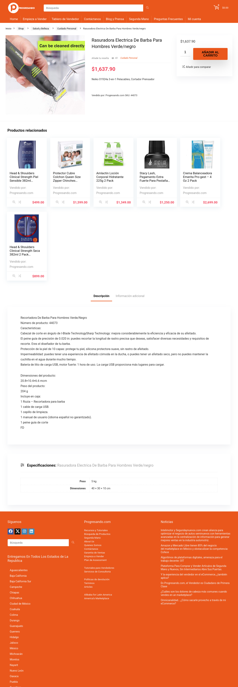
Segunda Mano (139, 19)
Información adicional (130, 222)
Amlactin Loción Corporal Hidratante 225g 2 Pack (97, 178)
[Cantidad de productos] (185, 52)
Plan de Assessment (95, 486)
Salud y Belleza (40, 28)
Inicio (8, 28)
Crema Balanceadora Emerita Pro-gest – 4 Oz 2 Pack (174, 178)
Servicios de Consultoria (97, 497)
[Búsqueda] (147, 8)
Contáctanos (92, 19)
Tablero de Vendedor (65, 19)
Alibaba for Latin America (98, 520)
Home (14, 19)
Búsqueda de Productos (97, 460)
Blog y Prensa (115, 19)
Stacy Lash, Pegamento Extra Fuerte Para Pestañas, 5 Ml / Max (135, 180)
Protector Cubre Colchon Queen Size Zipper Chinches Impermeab (58, 180)
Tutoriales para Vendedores (99, 494)
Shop (21, 28)
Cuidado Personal (66, 28)
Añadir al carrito (210, 54)
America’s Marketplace (96, 524)
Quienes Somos (92, 471)
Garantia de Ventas (94, 478)
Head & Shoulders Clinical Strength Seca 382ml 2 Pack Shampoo (211, 178)
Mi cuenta (194, 19)
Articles (88, 513)
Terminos (89, 509)
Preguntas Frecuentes (168, 19)
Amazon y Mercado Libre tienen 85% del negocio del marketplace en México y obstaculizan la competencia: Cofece (194, 475)
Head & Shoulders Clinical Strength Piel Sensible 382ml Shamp (22, 178)
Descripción (101, 222)
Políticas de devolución (96, 505)
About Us (89, 467)
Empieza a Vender (35, 19)
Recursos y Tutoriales (96, 456)
